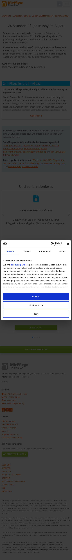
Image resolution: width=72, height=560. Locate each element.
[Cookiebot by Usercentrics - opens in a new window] (50, 244)
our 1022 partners (20, 265)
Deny (36, 314)
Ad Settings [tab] (44, 251)
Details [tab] (27, 251)
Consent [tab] (10, 251)
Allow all (36, 296)
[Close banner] (68, 244)
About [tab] (62, 251)
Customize (36, 305)
